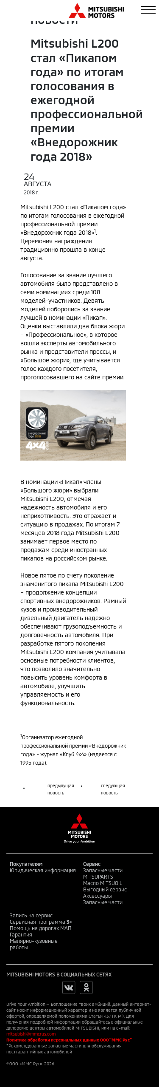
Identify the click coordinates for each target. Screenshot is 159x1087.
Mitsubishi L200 (42, 498)
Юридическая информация (43, 870)
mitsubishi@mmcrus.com (31, 1033)
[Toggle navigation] (148, 9)
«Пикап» (71, 481)
